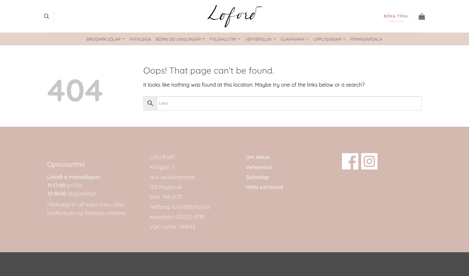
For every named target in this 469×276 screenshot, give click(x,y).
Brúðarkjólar (106, 39)
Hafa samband (264, 187)
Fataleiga (140, 39)
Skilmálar (257, 177)
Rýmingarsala (366, 39)
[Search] (46, 16)
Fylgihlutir (225, 39)
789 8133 (172, 197)
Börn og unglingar (181, 39)
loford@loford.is (191, 207)
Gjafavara (295, 39)
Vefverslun (260, 39)
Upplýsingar (330, 39)
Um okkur (258, 157)
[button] (422, 16)
